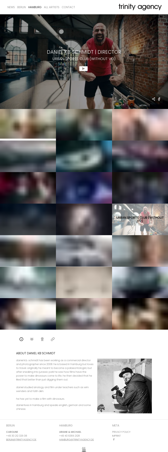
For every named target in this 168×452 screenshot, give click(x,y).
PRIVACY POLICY (121, 432)
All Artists (51, 7)
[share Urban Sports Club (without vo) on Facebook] (159, 101)
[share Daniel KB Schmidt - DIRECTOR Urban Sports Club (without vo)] (153, 99)
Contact (68, 7)
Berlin (21, 7)
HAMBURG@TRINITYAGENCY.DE (76, 439)
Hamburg (35, 7)
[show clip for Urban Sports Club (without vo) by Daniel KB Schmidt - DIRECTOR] (84, 61)
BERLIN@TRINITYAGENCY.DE (21, 439)
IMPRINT (116, 436)
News (11, 7)
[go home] (139, 7)
